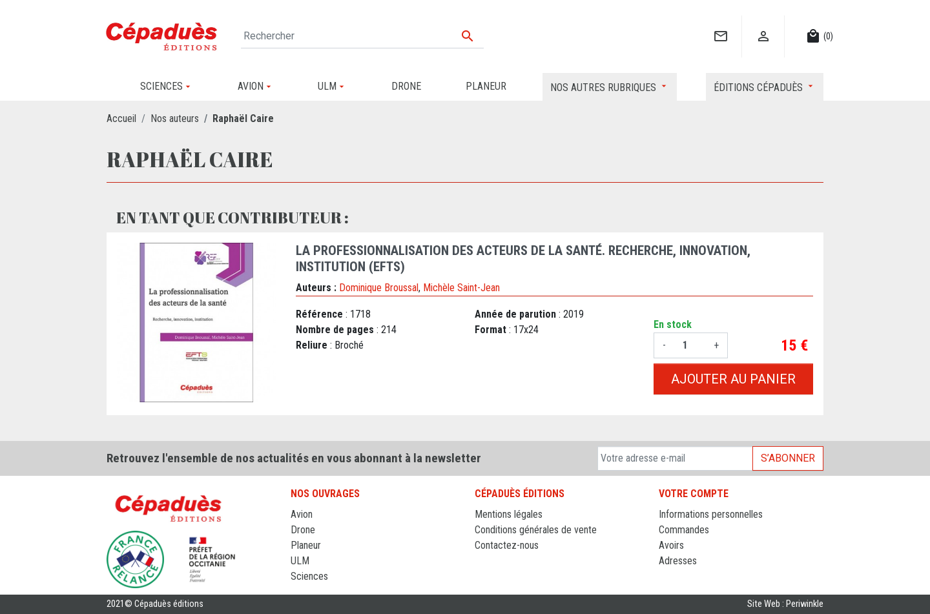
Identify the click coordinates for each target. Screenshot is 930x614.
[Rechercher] (362, 36)
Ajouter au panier (733, 379)
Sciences (309, 576)
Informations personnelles (711, 514)
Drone (303, 530)
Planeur (306, 545)
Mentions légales (508, 514)
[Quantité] (690, 345)
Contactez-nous (507, 545)
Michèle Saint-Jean (461, 287)
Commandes (684, 530)
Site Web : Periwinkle (785, 604)
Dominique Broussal (378, 287)
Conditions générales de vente (536, 530)
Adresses (678, 561)
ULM (300, 561)
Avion (302, 514)
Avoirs (671, 545)
